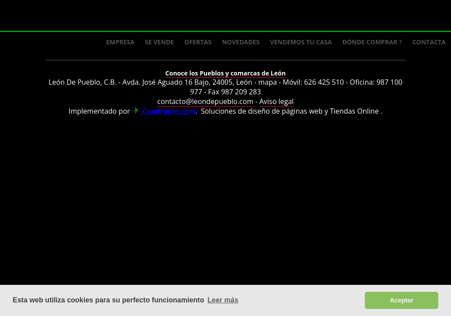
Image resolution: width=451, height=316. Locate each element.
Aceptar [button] (402, 300)
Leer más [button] (222, 300)
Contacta (429, 42)
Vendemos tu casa (301, 42)
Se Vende (159, 42)
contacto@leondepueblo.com (205, 101)
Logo (70, 16)
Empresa (120, 42)
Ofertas (198, 42)
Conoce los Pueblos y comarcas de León (225, 73)
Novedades (240, 42)
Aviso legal (276, 101)
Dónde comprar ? (372, 42)
